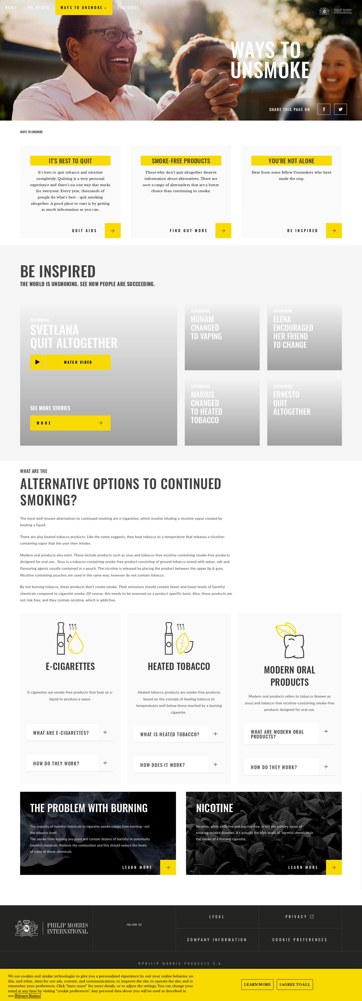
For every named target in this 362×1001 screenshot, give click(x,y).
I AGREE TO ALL (295, 984)
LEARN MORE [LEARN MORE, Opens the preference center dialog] (257, 984)
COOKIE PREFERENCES (300, 939)
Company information (217, 939)
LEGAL (217, 916)
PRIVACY (300, 916)
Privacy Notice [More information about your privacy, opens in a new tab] (27, 996)
